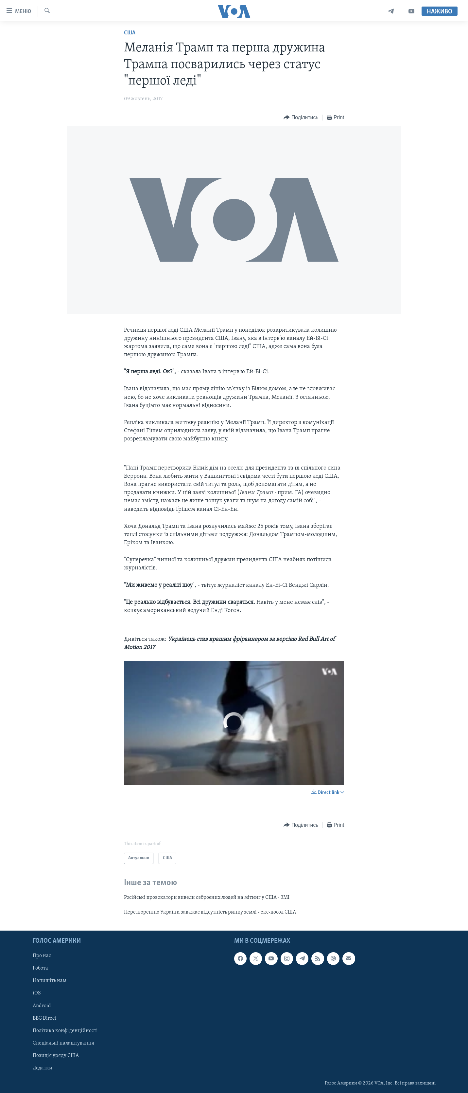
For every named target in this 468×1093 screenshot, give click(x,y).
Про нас (42, 956)
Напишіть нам (49, 981)
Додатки (42, 1068)
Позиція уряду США (56, 1055)
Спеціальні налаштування (63, 1043)
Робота (40, 968)
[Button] (301, 117)
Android (42, 1006)
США (129, 33)
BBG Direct (44, 1018)
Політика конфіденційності (65, 1030)
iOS (37, 993)
